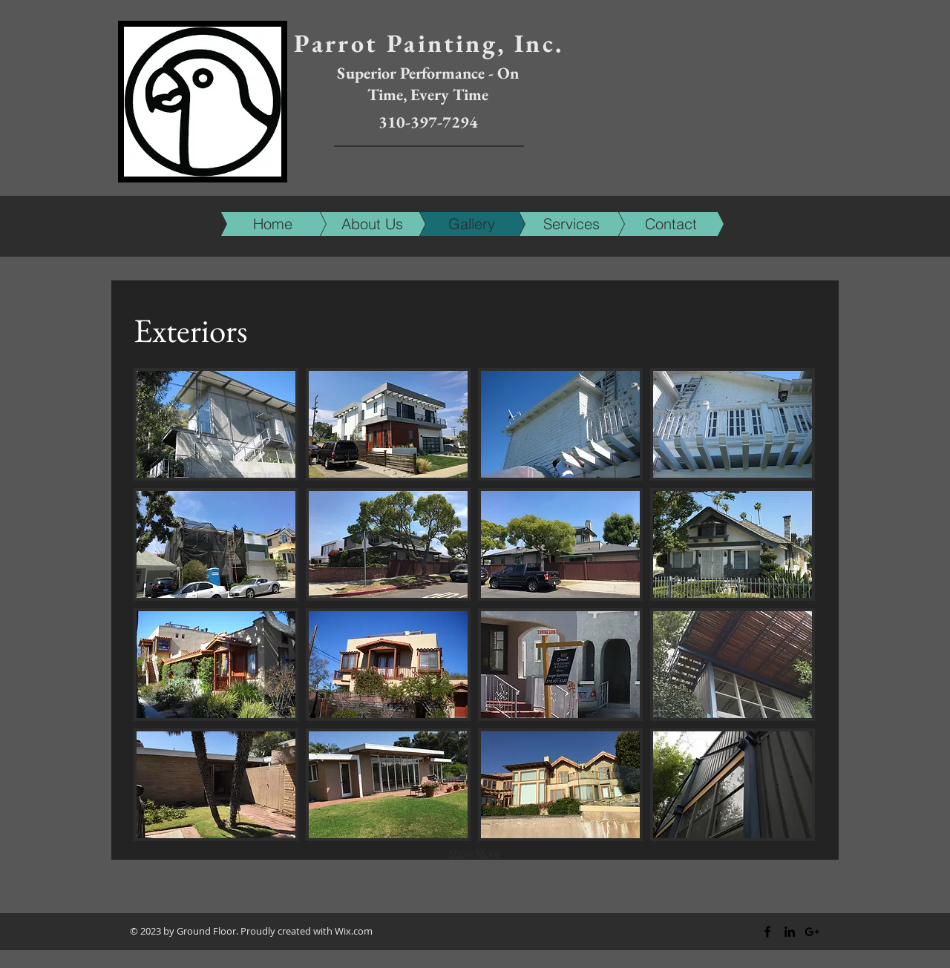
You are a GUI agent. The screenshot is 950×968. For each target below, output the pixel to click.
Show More (474, 853)
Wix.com (354, 931)
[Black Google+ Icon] (812, 931)
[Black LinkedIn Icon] (789, 931)
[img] (216, 424)
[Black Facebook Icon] (767, 931)
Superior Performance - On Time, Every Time (428, 83)
